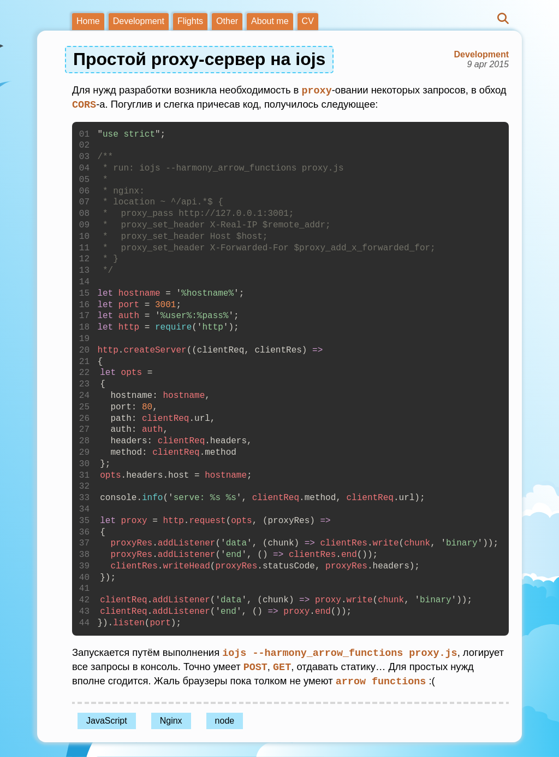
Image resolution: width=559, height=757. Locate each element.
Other (227, 21)
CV (308, 21)
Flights (190, 21)
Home (88, 21)
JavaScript (106, 718)
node (225, 718)
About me (269, 21)
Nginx (171, 718)
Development (138, 21)
